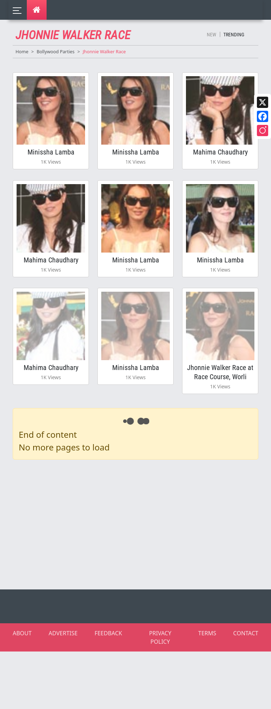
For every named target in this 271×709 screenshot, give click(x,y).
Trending (233, 34)
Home (22, 51)
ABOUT (22, 653)
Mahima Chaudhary (220, 155)
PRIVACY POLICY (160, 657)
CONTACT (245, 653)
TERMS (207, 653)
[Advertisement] (140, 543)
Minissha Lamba (51, 155)
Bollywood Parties (55, 51)
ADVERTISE (63, 653)
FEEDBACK (108, 653)
